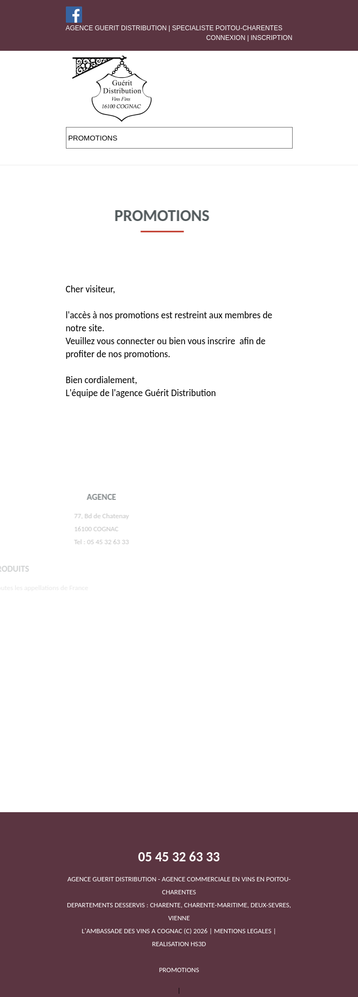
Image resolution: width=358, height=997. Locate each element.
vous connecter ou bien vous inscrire (166, 341)
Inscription (271, 38)
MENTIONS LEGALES (242, 931)
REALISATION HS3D (179, 944)
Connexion (226, 38)
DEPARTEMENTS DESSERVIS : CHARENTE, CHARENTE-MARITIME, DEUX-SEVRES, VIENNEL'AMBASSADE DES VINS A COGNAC (179, 905)
